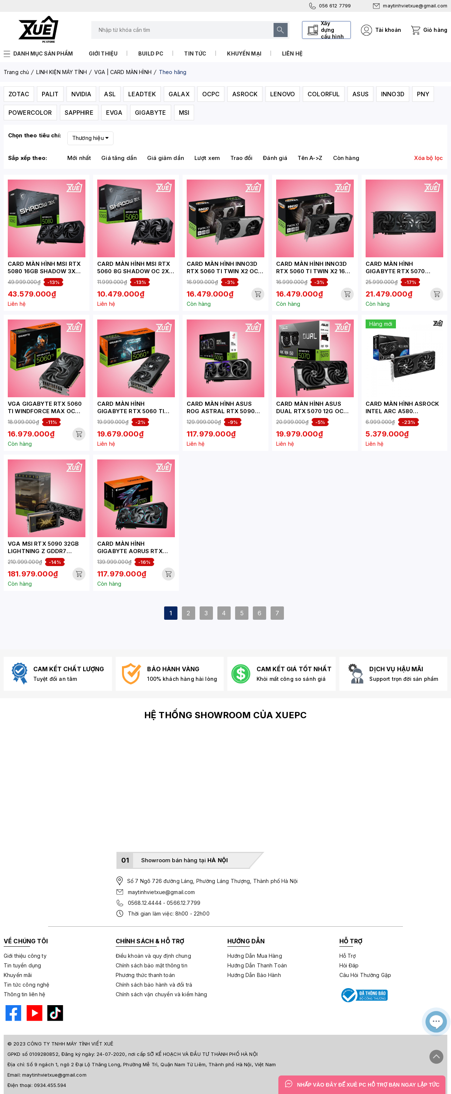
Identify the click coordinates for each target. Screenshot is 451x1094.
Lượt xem (207, 157)
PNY (423, 94)
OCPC (211, 94)
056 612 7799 (330, 6)
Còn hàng (346, 157)
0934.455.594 (50, 1085)
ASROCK (245, 94)
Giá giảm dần (165, 157)
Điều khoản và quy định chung (153, 956)
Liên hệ (292, 53)
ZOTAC (19, 94)
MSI (184, 112)
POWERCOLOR (30, 112)
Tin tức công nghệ (27, 984)
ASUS (360, 94)
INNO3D (392, 94)
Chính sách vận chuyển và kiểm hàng (161, 994)
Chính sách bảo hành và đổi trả (154, 984)
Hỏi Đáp (349, 965)
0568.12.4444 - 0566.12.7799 (164, 903)
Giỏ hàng (435, 30)
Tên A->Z (310, 157)
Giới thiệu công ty (25, 956)
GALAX (179, 94)
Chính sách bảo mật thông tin (151, 965)
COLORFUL (324, 94)
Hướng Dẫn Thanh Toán (257, 965)
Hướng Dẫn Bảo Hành (254, 975)
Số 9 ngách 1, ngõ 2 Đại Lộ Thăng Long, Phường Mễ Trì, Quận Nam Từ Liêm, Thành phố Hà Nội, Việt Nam (151, 1064)
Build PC (150, 53)
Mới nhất (79, 157)
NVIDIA (81, 94)
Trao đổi (241, 157)
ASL (109, 94)
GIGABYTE (150, 112)
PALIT (50, 94)
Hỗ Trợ (347, 956)
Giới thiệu (103, 53)
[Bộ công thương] (363, 995)
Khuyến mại (244, 53)
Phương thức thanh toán (145, 975)
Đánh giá (275, 157)
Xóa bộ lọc (428, 157)
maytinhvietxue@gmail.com (410, 6)
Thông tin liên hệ (24, 994)
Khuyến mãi (18, 975)
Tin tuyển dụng (22, 965)
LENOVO (282, 94)
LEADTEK (142, 94)
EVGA (114, 112)
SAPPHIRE (79, 112)
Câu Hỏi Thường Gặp (365, 975)
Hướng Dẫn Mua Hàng (254, 956)
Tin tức (195, 53)
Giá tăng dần (119, 157)
